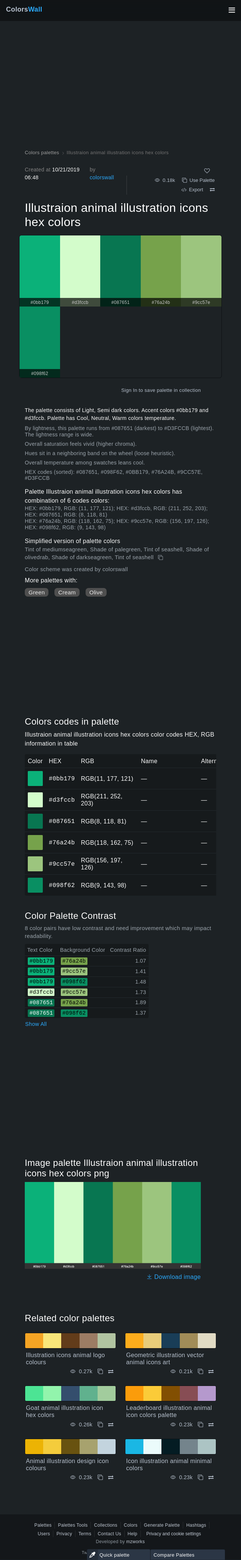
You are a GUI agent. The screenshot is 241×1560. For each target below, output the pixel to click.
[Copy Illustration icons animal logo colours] (100, 1371)
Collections (105, 1525)
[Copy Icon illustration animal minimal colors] (200, 1477)
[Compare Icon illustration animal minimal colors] (211, 1477)
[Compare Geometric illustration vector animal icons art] (211, 1371)
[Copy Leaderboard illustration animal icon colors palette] (200, 1425)
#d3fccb (62, 800)
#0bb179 (62, 778)
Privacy (64, 1533)
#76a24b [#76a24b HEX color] (35, 837)
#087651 (62, 821)
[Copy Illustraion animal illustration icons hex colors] (161, 557)
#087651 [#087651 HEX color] (35, 816)
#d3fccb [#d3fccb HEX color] (35, 794)
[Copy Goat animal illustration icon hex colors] (100, 1425)
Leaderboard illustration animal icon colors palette (169, 1411)
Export (192, 189)
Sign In (129, 390)
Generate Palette (162, 1525)
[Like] (207, 170)
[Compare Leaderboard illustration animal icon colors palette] (211, 1425)
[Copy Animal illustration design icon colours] (100, 1477)
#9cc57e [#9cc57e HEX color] (35, 858)
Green (37, 592)
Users (44, 1533)
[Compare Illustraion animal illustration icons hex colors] (212, 190)
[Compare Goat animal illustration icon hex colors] (110, 1425)
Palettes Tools (72, 1525)
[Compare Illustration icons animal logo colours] (110, 1371)
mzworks (135, 1541)
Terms (84, 1533)
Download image (173, 1277)
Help (132, 1533)
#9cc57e (62, 864)
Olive (96, 592)
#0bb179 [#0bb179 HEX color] (35, 773)
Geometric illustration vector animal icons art (165, 1358)
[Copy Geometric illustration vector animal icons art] (200, 1371)
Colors (24, 9)
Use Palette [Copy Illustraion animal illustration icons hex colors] (198, 180)
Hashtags (196, 1525)
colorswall (102, 177)
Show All (36, 1024)
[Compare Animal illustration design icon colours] (110, 1477)
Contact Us (109, 1533)
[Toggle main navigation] (231, 10)
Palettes (43, 1525)
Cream (67, 592)
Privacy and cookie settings (173, 1533)
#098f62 (62, 885)
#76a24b (62, 842)
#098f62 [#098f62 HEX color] (35, 880)
